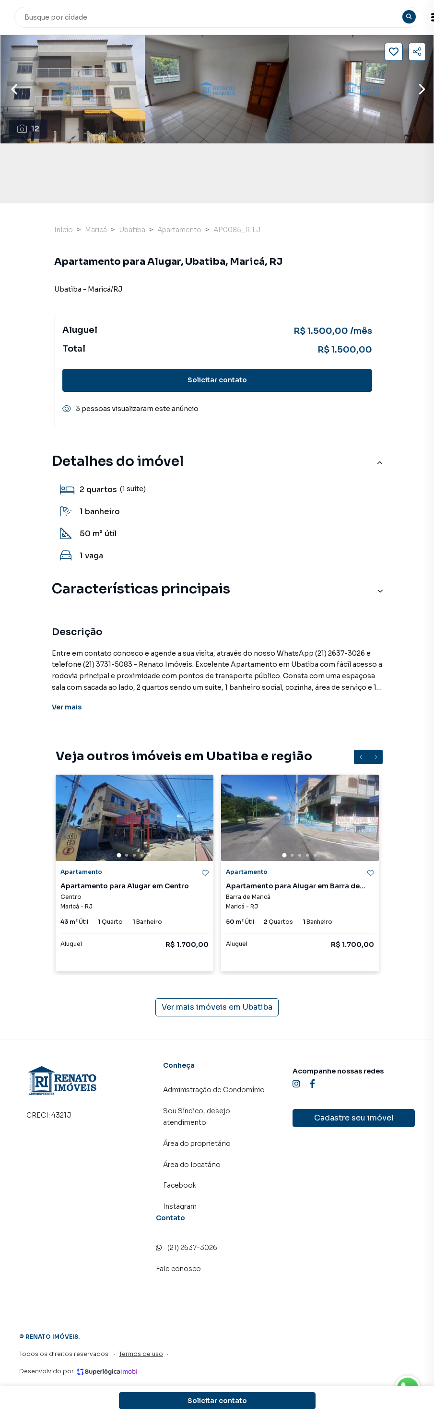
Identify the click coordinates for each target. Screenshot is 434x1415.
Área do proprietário (197, 1143)
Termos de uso (141, 1353)
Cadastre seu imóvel (354, 1118)
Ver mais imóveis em (217, 1007)
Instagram (180, 1206)
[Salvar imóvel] (394, 52)
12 (28, 129)
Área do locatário (192, 1164)
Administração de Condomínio (214, 1089)
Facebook (179, 1185)
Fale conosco (178, 1268)
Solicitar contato (217, 380)
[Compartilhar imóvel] (417, 52)
